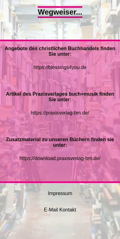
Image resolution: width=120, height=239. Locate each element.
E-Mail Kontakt (60, 209)
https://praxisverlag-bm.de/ (60, 112)
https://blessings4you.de (60, 67)
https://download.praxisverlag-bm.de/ (59, 158)
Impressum (60, 193)
